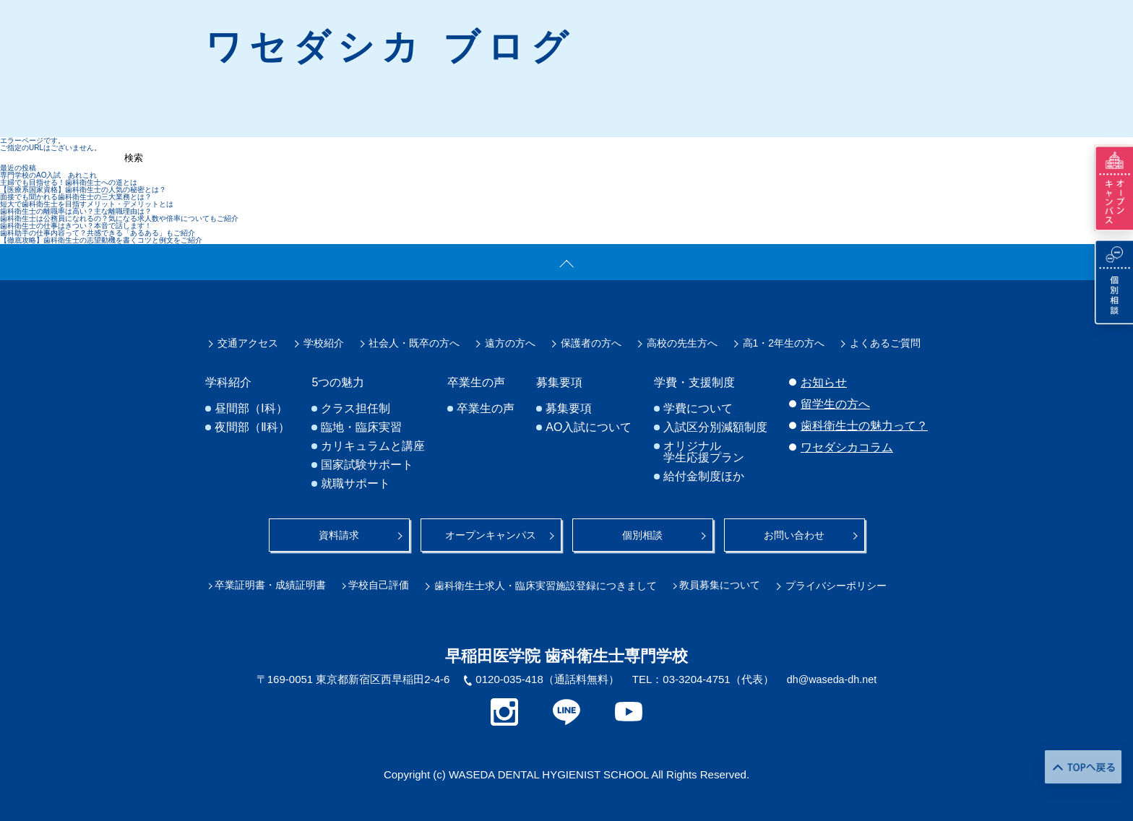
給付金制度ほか (704, 477)
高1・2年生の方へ (784, 344)
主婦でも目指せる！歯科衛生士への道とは (68, 182)
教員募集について (727, 583)
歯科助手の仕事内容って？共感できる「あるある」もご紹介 (97, 233)
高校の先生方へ (682, 344)
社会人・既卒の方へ (414, 344)
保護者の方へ (591, 344)
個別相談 (642, 534)
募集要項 (569, 409)
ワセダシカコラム (847, 448)
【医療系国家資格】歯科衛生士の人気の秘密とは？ (83, 190)
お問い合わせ (794, 534)
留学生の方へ (835, 405)
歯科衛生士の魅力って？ (864, 426)
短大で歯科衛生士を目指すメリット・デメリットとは (86, 204)
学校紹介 (323, 344)
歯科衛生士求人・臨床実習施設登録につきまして (550, 583)
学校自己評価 (384, 583)
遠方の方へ (510, 344)
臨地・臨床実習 (362, 428)
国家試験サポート (368, 466)
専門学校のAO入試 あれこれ (48, 175)
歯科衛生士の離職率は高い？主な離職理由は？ (76, 211)
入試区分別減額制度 (716, 428)
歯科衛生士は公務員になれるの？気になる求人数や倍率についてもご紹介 (119, 218)
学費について (698, 409)
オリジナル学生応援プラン (704, 452)
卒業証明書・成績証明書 (273, 583)
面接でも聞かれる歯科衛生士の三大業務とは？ (76, 197)
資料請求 (339, 534)
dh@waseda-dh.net (832, 677)
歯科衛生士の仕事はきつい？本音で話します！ (76, 226)
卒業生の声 (486, 409)
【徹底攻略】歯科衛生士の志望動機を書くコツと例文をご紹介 (101, 240)
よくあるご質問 (885, 344)
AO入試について (589, 428)
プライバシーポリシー (844, 583)
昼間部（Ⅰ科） (251, 409)
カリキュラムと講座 (374, 447)
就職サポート (356, 484)
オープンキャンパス (490, 534)
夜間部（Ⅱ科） (252, 428)
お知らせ (824, 383)
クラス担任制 (356, 409)
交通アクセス (247, 344)
